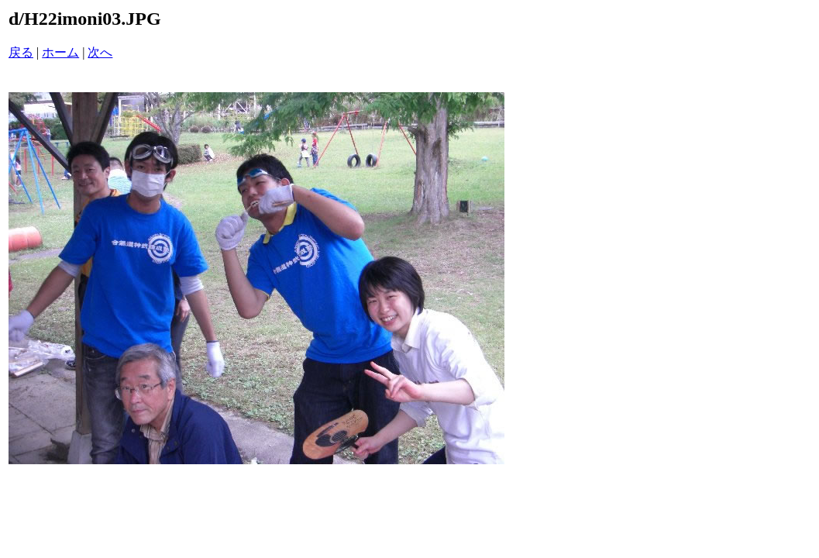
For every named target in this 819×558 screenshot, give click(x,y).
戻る (21, 52)
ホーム (60, 52)
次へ (100, 52)
